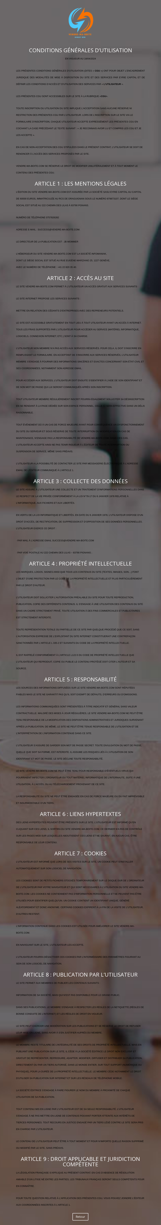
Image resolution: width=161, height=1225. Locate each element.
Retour (80, 1217)
